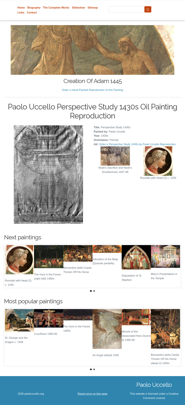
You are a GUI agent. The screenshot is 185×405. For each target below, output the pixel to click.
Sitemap (93, 7)
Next (175, 266)
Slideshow (78, 7)
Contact (32, 12)
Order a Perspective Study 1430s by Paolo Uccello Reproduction (137, 144)
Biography (34, 7)
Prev (9, 266)
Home (21, 7)
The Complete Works (56, 7)
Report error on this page (92, 393)
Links (21, 12)
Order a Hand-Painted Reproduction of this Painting (92, 90)
